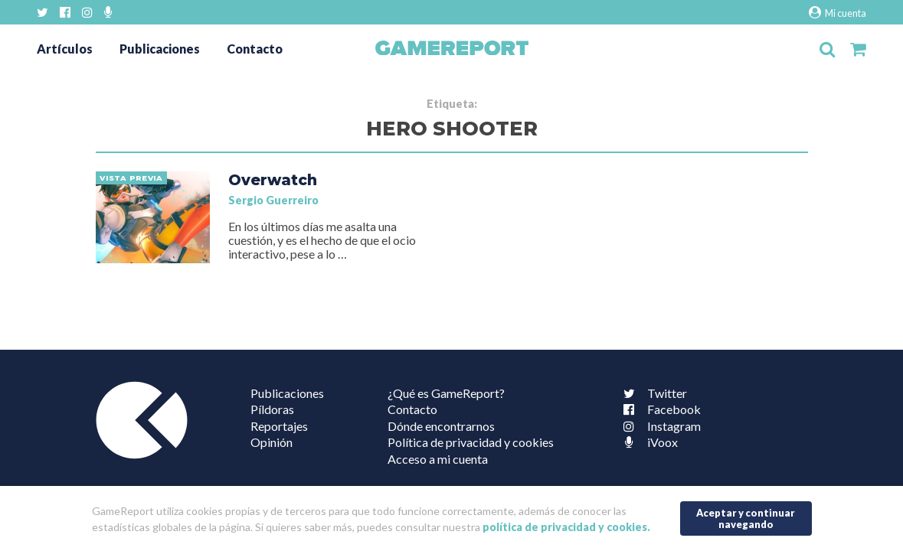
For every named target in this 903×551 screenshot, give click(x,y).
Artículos (65, 48)
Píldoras (272, 409)
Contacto (255, 48)
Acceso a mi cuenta (438, 459)
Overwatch (272, 180)
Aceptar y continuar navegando (745, 518)
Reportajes (279, 426)
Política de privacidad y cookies (471, 442)
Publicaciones (159, 48)
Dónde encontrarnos (441, 426)
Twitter (652, 393)
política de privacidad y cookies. (566, 526)
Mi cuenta (837, 12)
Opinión (271, 442)
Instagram (659, 426)
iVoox (647, 442)
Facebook (659, 409)
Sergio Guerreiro (273, 200)
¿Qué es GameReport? (446, 393)
